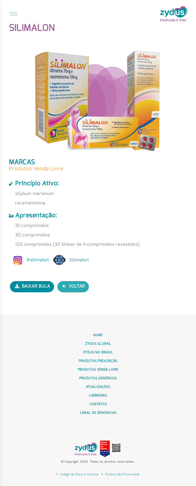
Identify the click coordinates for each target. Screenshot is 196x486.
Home (98, 335)
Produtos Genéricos (98, 378)
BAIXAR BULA (32, 286)
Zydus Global (98, 344)
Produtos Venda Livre (98, 369)
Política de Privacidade (122, 474)
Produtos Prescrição (98, 361)
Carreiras (98, 395)
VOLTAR (73, 286)
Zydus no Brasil (98, 352)
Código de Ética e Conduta (79, 474)
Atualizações (98, 387)
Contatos (98, 404)
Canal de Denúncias (98, 413)
